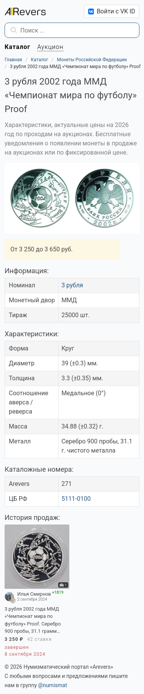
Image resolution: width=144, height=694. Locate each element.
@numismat (52, 685)
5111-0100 (75, 498)
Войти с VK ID (111, 11)
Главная (13, 59)
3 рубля (72, 285)
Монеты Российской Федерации (92, 59)
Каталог (39, 59)
